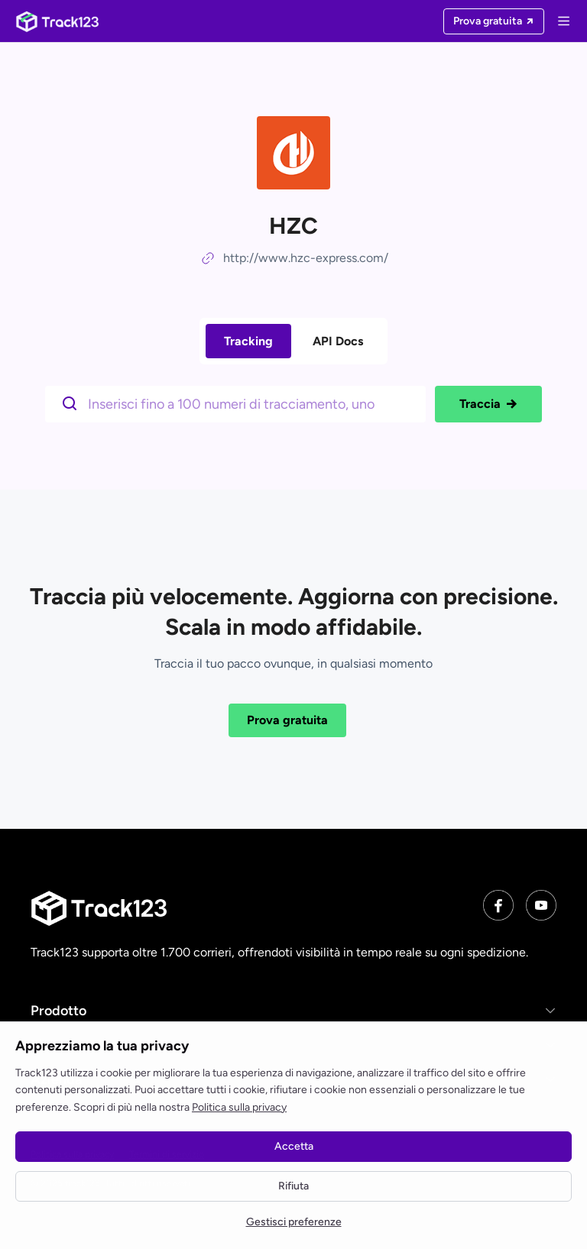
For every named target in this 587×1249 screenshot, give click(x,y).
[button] (293, 1010)
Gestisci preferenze (294, 1221)
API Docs (338, 341)
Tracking (248, 341)
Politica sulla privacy (239, 1107)
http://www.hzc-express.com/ (305, 258)
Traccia (488, 404)
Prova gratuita (287, 720)
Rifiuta (293, 1185)
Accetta (293, 1146)
